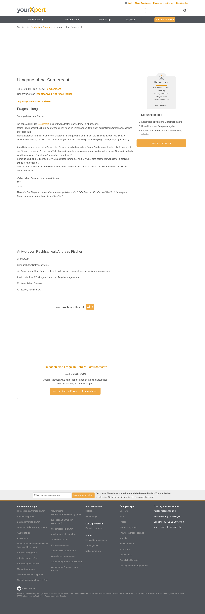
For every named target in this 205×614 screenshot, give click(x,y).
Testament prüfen (59, 539)
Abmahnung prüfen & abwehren (66, 561)
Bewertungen (91, 516)
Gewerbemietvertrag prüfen (30, 574)
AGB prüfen (22, 538)
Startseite (36, 27)
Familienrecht (53, 89)
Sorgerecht (43, 124)
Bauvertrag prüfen (25, 516)
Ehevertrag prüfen (60, 545)
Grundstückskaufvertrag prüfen (32, 527)
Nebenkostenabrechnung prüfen (32, 580)
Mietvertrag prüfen (26, 569)
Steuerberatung (72, 19)
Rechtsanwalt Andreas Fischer (54, 94)
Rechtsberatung (35, 19)
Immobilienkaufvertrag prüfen (31, 511)
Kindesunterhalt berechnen (64, 534)
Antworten (48, 27)
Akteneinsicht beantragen (63, 550)
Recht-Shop (105, 19)
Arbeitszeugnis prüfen (27, 558)
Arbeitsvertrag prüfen (27, 552)
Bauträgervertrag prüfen (28, 522)
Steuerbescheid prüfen (62, 529)
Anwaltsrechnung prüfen (63, 556)
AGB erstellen (23, 533)
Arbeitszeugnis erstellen (28, 563)
